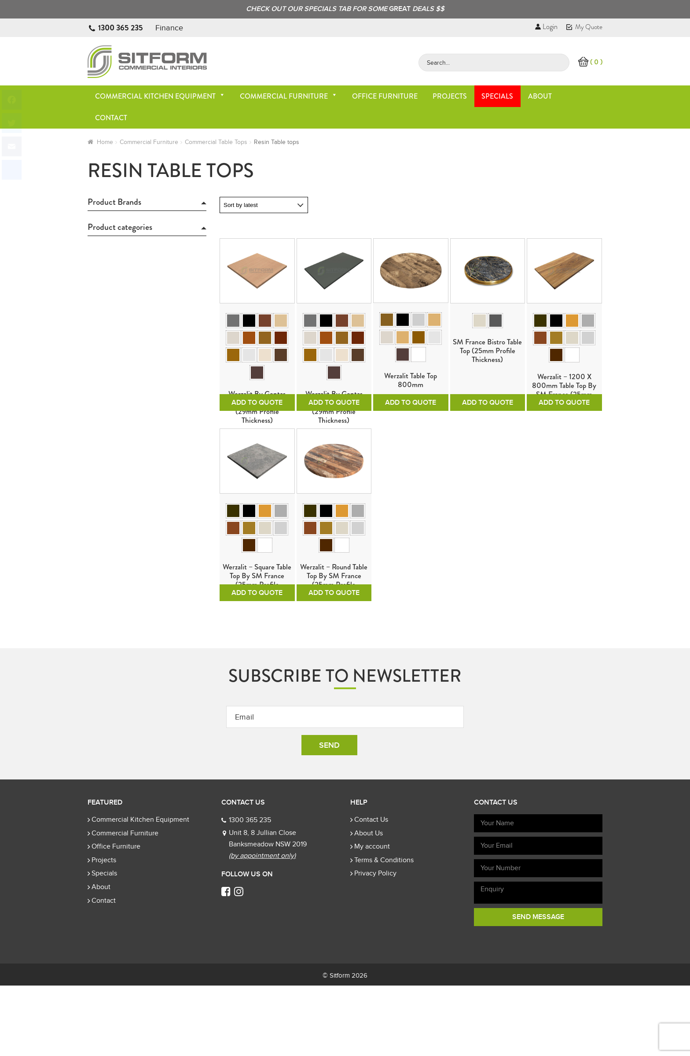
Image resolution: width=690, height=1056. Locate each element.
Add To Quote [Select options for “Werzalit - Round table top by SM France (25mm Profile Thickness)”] (334, 663)
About (540, 96)
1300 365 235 (120, 27)
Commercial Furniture (289, 96)
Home (105, 142)
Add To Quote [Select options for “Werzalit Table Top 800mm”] (410, 438)
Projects (450, 96)
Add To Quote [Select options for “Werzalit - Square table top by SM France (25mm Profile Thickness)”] (257, 663)
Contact (111, 118)
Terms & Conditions (384, 930)
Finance (169, 27)
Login (546, 27)
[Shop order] (264, 205)
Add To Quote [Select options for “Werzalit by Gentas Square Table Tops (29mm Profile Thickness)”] (257, 438)
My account (372, 917)
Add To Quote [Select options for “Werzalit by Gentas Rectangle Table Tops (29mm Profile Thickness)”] (334, 438)
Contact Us (371, 890)
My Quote (584, 27)
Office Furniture (385, 96)
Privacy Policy (375, 944)
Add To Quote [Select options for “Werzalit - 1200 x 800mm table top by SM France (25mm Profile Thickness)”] (564, 438)
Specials (497, 96)
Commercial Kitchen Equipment (160, 96)
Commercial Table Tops (216, 142)
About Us (368, 904)
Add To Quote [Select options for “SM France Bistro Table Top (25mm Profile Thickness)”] (487, 438)
